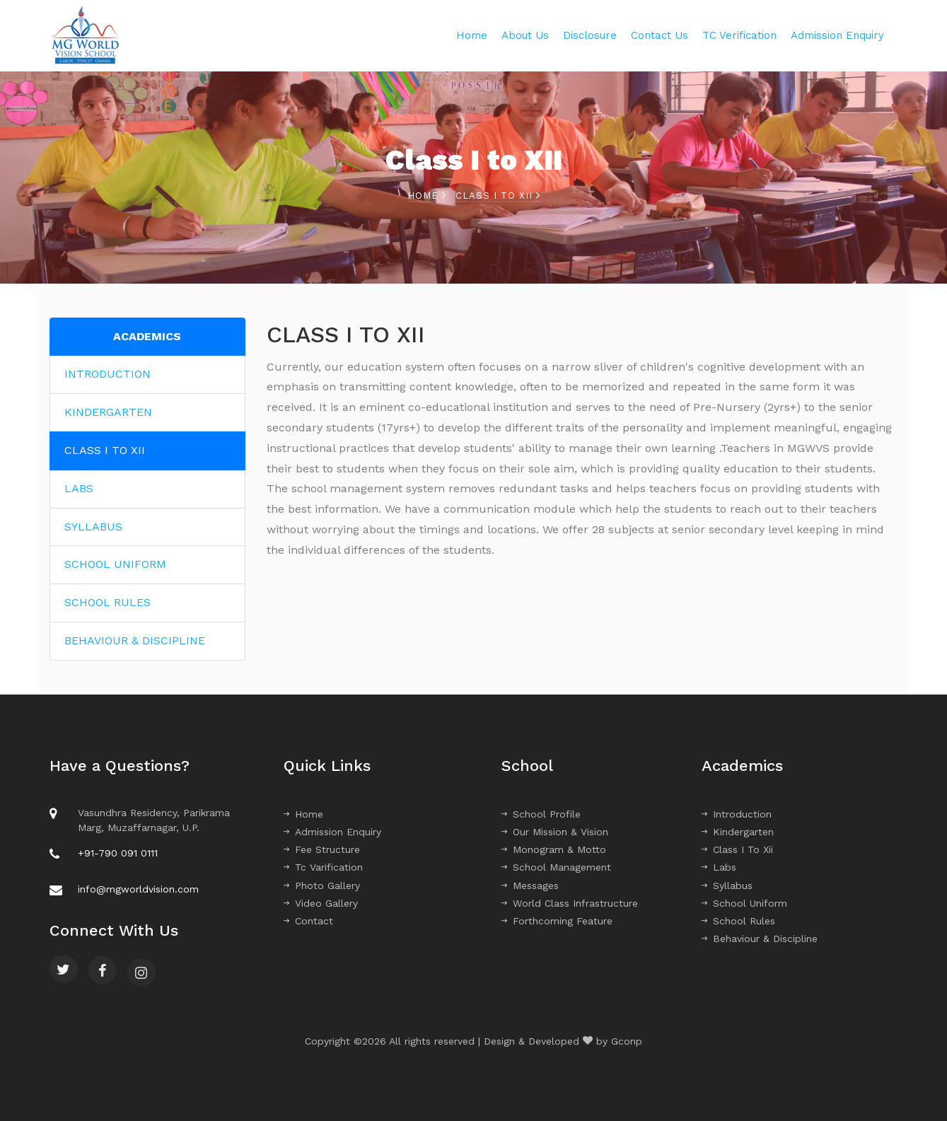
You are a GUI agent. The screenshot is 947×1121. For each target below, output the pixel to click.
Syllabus (727, 885)
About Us (525, 35)
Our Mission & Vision (554, 831)
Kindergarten (738, 831)
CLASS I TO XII (104, 450)
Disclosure (590, 35)
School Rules (738, 921)
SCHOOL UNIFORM (115, 564)
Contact (308, 921)
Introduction (737, 814)
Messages (530, 885)
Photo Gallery (322, 885)
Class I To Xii (737, 849)
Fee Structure (322, 849)
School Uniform (744, 903)
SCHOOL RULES (107, 602)
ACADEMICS (147, 336)
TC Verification (739, 35)
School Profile (541, 814)
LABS (78, 488)
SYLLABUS (93, 526)
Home (471, 35)
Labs (719, 867)
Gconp (626, 1041)
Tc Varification (323, 867)
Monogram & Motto (553, 849)
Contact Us (659, 35)
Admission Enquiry (837, 35)
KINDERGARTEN (108, 412)
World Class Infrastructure (569, 903)
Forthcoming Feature (556, 921)
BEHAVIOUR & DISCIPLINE (134, 640)
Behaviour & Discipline (760, 938)
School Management (556, 867)
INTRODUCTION (107, 374)
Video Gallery (321, 903)
